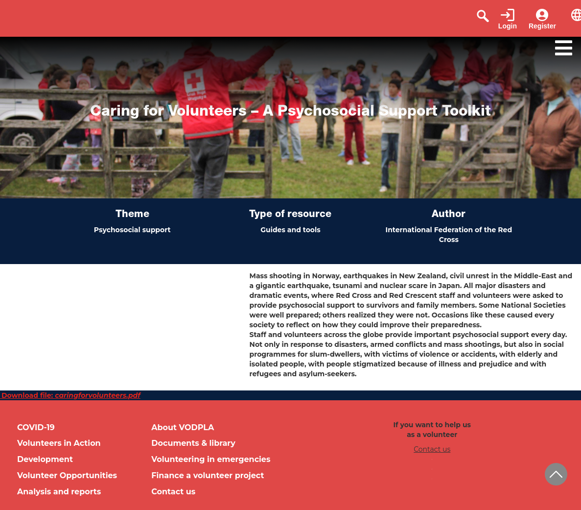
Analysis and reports (59, 491)
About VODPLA (182, 427)
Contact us (173, 491)
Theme (132, 215)
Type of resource (290, 215)
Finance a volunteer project (207, 475)
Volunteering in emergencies (210, 459)
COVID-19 (36, 427)
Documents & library (193, 443)
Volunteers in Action (59, 443)
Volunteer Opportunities (67, 475)
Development (45, 459)
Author (448, 215)
